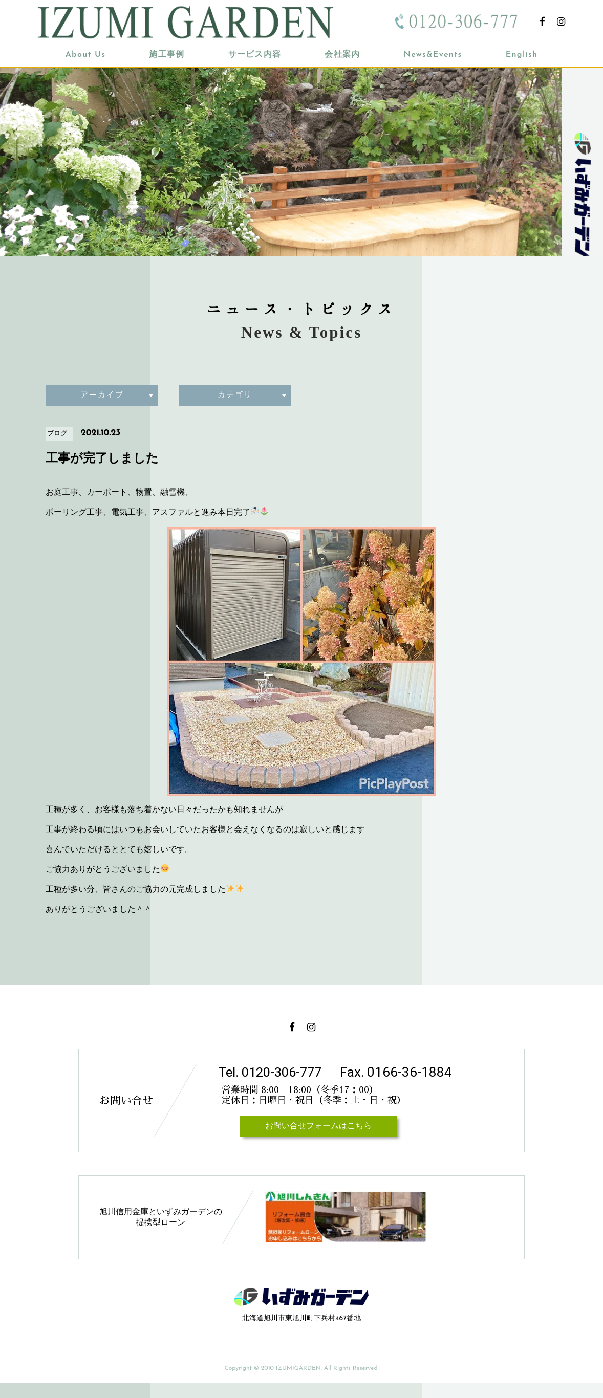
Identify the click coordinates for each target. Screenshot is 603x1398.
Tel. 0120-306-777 (272, 1072)
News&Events (432, 55)
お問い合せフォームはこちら (314, 1142)
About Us (86, 55)
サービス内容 (255, 55)
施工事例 (166, 55)
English (522, 55)
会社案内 (342, 55)
